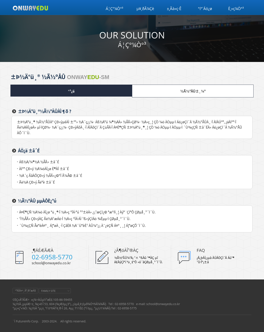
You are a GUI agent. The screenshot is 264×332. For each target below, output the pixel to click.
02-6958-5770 (52, 257)
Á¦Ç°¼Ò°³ (114, 8)
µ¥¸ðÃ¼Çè (145, 8)
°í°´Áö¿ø (205, 8)
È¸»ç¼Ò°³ (236, 8)
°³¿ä (71, 91)
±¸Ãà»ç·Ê (174, 8)
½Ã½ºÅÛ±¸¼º (193, 91)
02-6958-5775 (127, 308)
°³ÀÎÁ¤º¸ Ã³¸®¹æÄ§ (25, 290)
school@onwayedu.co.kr (51, 262)
